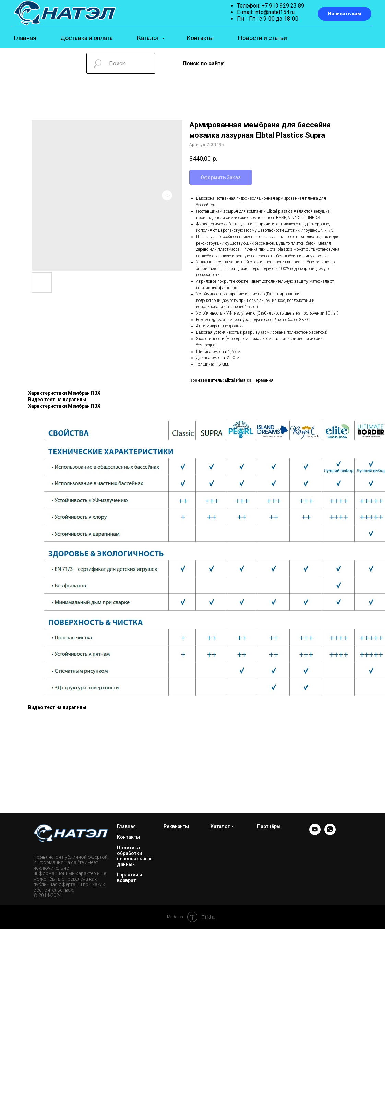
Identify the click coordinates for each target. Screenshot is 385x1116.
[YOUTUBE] (315, 833)
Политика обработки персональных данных (134, 856)
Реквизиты (176, 826)
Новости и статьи (262, 37)
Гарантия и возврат (129, 877)
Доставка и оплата (86, 37)
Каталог (148, 37)
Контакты (200, 37)
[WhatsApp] (330, 833)
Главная (25, 37)
